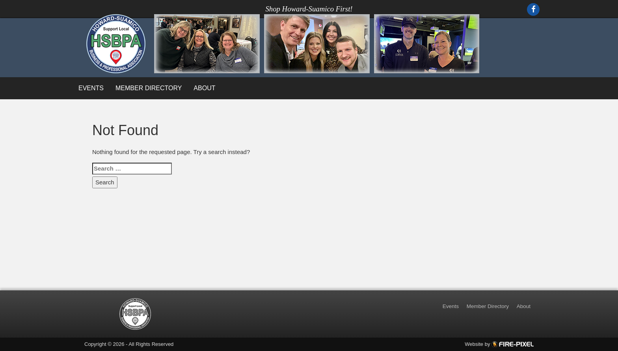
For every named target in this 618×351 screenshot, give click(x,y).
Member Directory (148, 88)
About (204, 88)
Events (91, 88)
